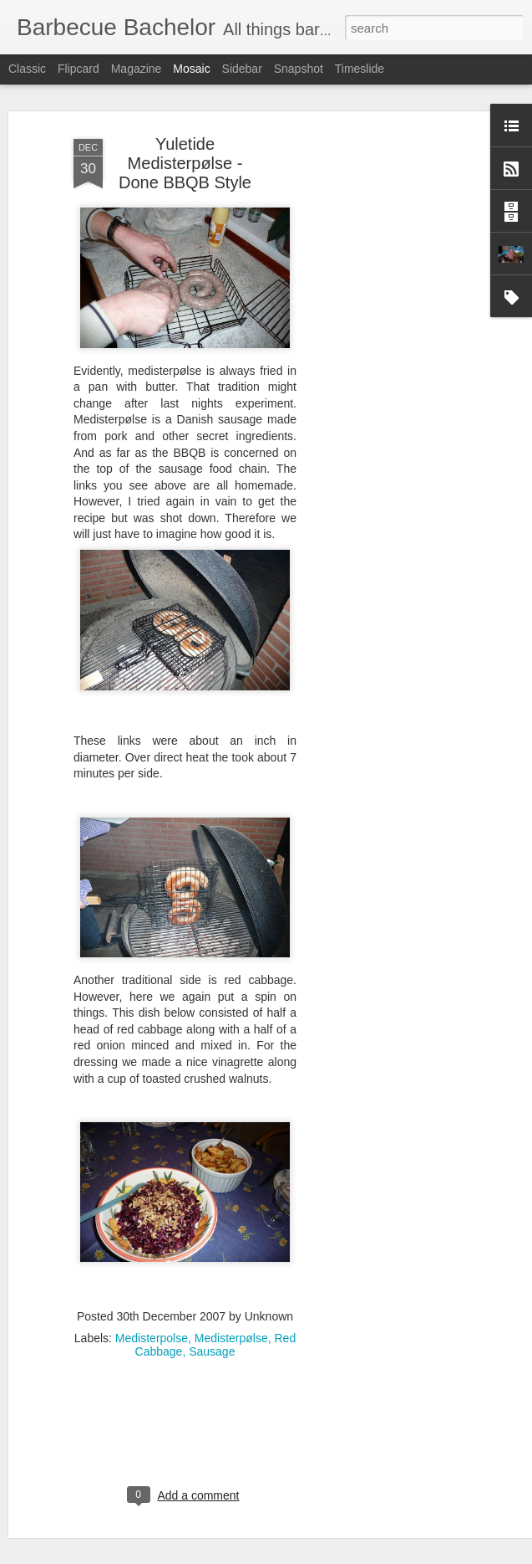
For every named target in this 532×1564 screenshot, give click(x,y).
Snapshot (298, 68)
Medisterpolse (151, 1335)
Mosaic (191, 68)
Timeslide (359, 68)
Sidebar (242, 68)
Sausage (212, 1349)
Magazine (136, 68)
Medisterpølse (231, 1335)
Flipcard (78, 68)
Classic (27, 68)
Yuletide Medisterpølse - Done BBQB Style (185, 160)
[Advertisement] (388, 392)
